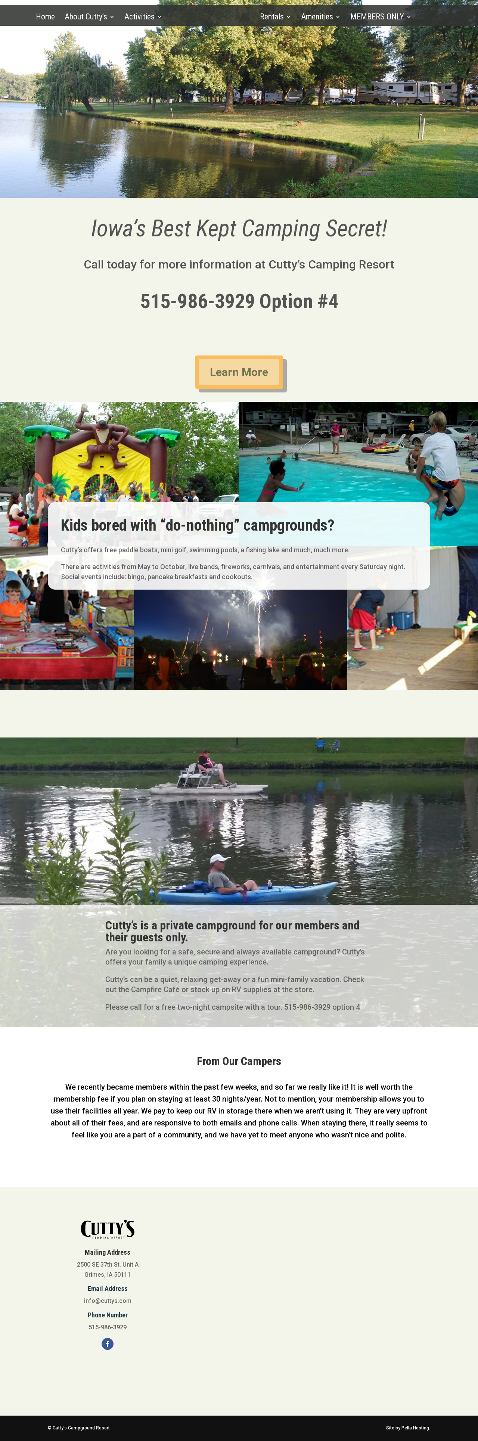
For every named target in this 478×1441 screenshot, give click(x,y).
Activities (140, 17)
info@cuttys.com (107, 1300)
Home (46, 17)
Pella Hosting (415, 1428)
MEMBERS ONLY (376, 17)
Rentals (271, 17)
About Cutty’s (86, 17)
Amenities (316, 17)
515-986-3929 (197, 301)
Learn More (239, 372)
